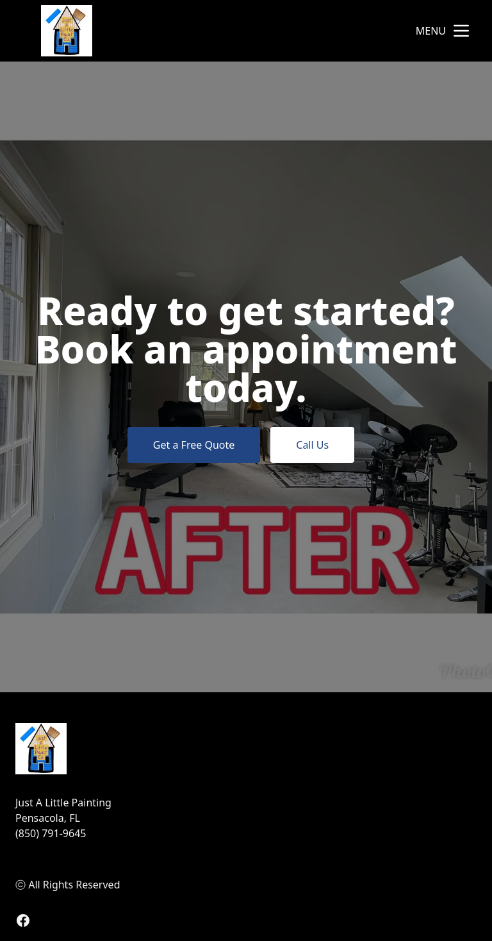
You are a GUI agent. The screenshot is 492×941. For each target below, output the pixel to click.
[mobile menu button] (461, 30)
